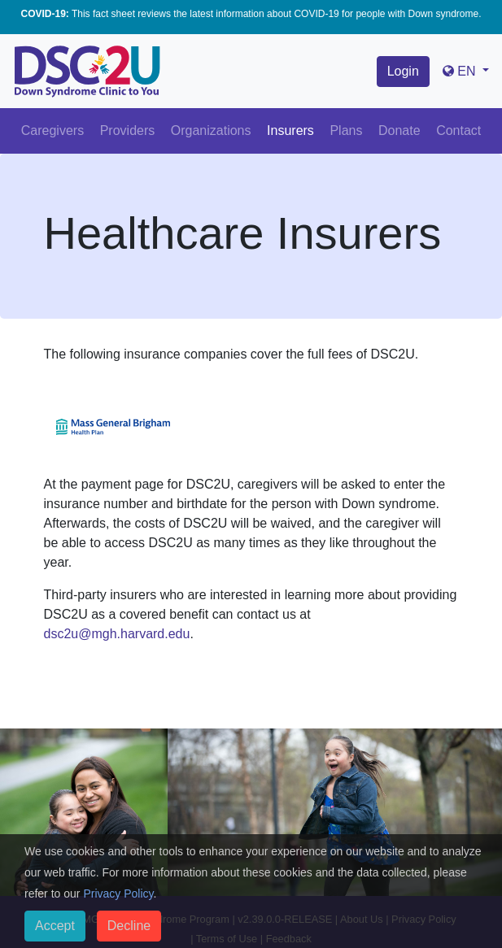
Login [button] (403, 71)
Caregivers (52, 130)
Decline (129, 926)
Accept (55, 926)
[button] (466, 71)
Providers (127, 130)
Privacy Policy (118, 893)
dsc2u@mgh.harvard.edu (117, 634)
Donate (399, 130)
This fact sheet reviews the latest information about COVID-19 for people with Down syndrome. (250, 14)
